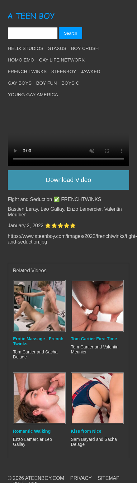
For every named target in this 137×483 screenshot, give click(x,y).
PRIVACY (81, 478)
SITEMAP (109, 478)
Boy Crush (85, 48)
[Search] (33, 33)
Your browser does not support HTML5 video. (68, 135)
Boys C (70, 83)
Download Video (68, 179)
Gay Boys (19, 83)
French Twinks (27, 71)
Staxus (57, 48)
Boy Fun (46, 83)
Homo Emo (21, 59)
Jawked (90, 71)
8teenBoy (63, 71)
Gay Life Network (62, 59)
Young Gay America (33, 94)
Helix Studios (25, 48)
